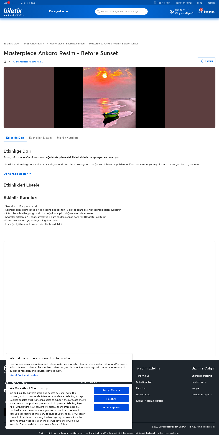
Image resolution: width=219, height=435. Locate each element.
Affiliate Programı (202, 394)
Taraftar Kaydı (184, 2)
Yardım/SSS (142, 375)
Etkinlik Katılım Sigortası (149, 400)
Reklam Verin (199, 382)
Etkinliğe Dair (15, 137)
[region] (69, 391)
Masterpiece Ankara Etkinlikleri (67, 43)
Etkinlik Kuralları (67, 137)
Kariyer (196, 388)
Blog (199, 2)
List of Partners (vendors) (24, 375)
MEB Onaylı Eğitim (34, 43)
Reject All (111, 398)
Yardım (211, 2)
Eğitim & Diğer (12, 43)
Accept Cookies (111, 390)
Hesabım (141, 388)
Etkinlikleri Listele (40, 137)
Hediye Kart (162, 2)
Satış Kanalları (144, 382)
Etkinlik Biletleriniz (202, 375)
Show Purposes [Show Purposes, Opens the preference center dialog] (111, 407)
